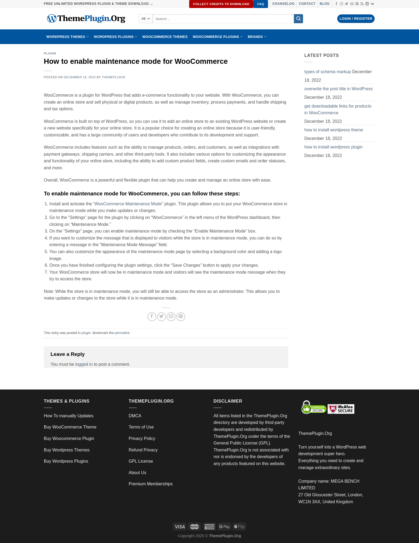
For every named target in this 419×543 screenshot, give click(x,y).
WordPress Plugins (115, 36)
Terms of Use (141, 427)
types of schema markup (327, 71)
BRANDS (257, 36)
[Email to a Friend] (171, 316)
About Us (137, 472)
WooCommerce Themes (165, 37)
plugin (50, 53)
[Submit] (298, 18)
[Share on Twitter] (161, 316)
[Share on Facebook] (152, 316)
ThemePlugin (113, 77)
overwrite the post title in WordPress (338, 88)
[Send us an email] (352, 4)
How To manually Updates (69, 416)
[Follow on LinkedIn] (367, 4)
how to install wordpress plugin (333, 147)
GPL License (141, 461)
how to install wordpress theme (333, 130)
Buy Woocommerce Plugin (69, 438)
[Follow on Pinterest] (357, 4)
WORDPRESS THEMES (67, 36)
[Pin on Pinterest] (180, 316)
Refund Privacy (143, 450)
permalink (122, 333)
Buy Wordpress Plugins (66, 461)
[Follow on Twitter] (346, 4)
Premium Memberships (151, 484)
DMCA (135, 416)
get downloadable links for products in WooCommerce (337, 109)
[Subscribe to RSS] (362, 4)
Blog (324, 4)
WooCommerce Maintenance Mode (128, 204)
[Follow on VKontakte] (372, 4)
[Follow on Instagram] (341, 4)
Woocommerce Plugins (218, 36)
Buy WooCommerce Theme (70, 427)
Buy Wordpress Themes (67, 450)
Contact (307, 4)
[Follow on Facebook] (336, 4)
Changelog (283, 4)
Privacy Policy (142, 438)
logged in (84, 364)
